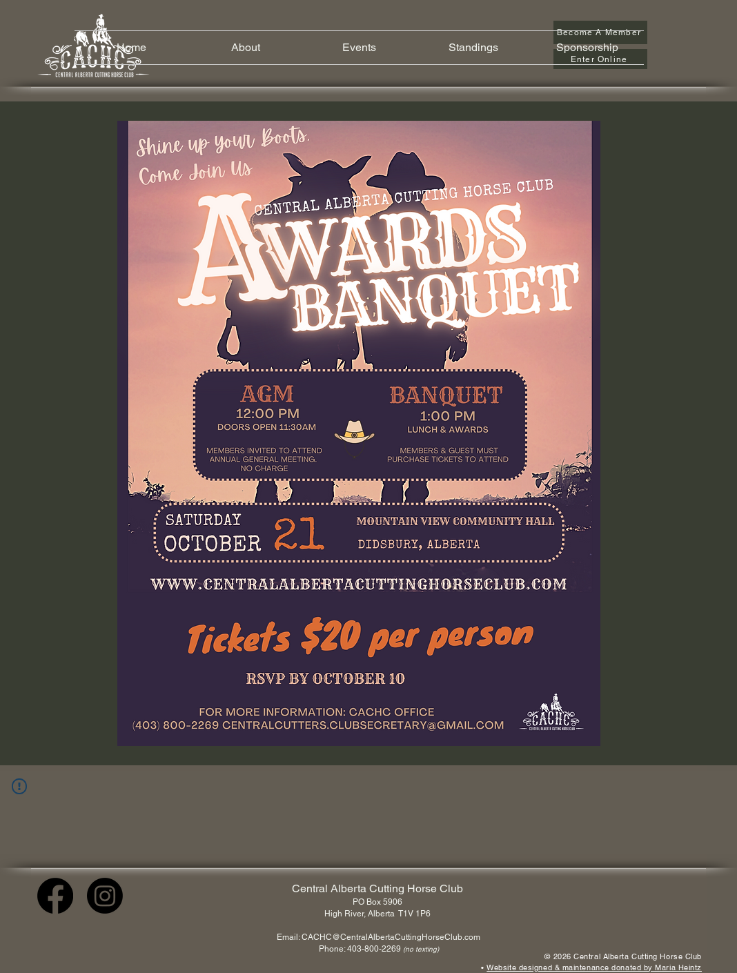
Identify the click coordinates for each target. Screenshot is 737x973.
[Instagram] (105, 896)
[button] (245, 47)
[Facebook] (55, 896)
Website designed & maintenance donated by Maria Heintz (594, 967)
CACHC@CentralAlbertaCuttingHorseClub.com (391, 937)
